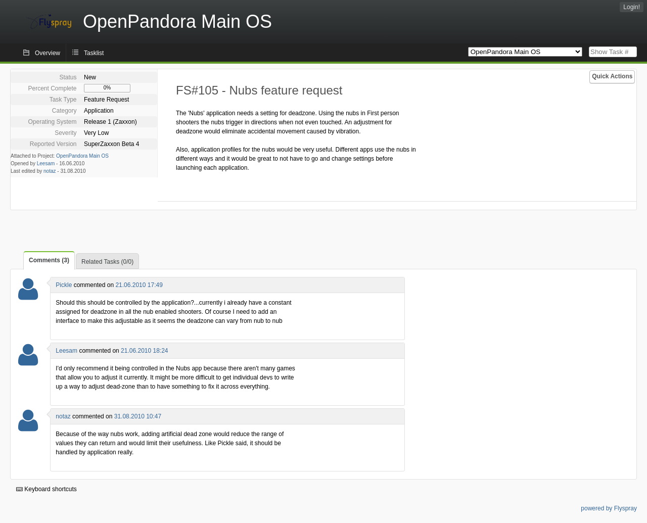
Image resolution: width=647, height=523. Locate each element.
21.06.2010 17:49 (138, 285)
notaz (49, 171)
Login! (631, 7)
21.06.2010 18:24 (144, 350)
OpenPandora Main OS (82, 156)
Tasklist (94, 53)
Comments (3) (49, 260)
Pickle (64, 285)
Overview (47, 53)
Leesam (46, 163)
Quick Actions (612, 76)
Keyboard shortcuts (46, 489)
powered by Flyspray (609, 508)
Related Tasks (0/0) (107, 261)
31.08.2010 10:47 (137, 416)
